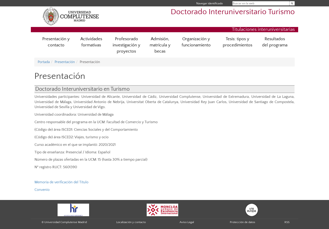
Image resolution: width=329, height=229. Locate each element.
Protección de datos (242, 222)
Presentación (65, 62)
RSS (286, 222)
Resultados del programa (274, 42)
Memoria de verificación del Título (61, 182)
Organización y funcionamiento (196, 42)
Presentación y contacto (56, 42)
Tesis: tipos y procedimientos (237, 42)
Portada (44, 62)
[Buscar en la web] (292, 3)
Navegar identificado (209, 3)
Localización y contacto (131, 222)
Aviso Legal (187, 222)
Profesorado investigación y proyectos (126, 45)
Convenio (42, 190)
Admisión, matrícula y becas (160, 45)
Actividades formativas (91, 42)
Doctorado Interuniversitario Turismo (233, 12)
